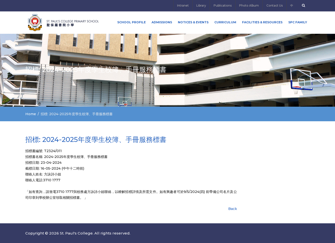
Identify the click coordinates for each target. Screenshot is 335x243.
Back (232, 209)
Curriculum (225, 22)
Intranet (183, 5)
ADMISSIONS (162, 22)
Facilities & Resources (262, 22)
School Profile (131, 22)
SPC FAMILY (297, 22)
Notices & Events (193, 22)
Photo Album (249, 5)
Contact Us (274, 5)
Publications (223, 5)
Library (201, 5)
